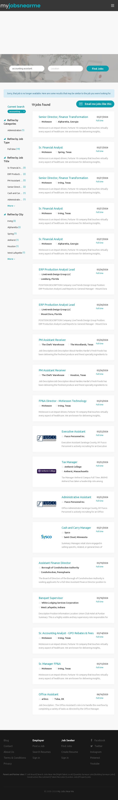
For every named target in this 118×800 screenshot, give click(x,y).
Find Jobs (97, 68)
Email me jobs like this (97, 104)
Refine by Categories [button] (11, 122)
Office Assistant (48, 694)
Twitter (98, 746)
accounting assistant (17, 112)
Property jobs (85, 777)
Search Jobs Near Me (46, 774)
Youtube (94, 763)
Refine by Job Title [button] (13, 159)
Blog (6, 740)
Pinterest (95, 757)
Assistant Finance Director (55, 562)
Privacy (8, 763)
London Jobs (72, 777)
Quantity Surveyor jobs (84, 774)
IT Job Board (30, 774)
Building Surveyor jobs (104, 774)
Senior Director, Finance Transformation (63, 116)
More (10, 206)
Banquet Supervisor (51, 597)
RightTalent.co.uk (64, 774)
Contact (8, 746)
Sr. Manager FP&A (50, 663)
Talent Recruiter (58, 777)
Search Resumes (42, 752)
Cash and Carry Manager (76, 527)
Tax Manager (69, 462)
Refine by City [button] (15, 214)
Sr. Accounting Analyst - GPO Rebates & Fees (66, 633)
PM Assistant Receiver (52, 339)
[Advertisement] (59, 32)
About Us (9, 752)
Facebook (99, 740)
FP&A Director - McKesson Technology (63, 400)
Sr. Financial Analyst (51, 147)
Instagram (96, 752)
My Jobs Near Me (65, 791)
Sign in (36, 757)
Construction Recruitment (38, 777)
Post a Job (38, 746)
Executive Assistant (73, 431)
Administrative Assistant (76, 497)
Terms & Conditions (15, 757)
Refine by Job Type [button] (13, 141)
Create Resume (69, 752)
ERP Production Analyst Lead (57, 269)
